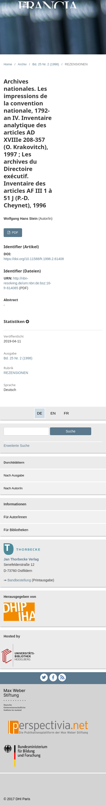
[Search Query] (26, 431)
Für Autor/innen (15, 517)
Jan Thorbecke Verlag (21, 559)
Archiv (22, 64)
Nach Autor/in (13, 488)
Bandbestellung (19, 580)
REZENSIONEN (16, 373)
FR (66, 413)
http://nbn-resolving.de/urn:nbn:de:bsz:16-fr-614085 (27, 283)
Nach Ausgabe (14, 475)
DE (39, 413)
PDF (14, 232)
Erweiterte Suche (17, 446)
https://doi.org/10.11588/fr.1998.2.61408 (34, 259)
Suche (70, 431)
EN (53, 413)
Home (8, 64)
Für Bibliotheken (16, 530)
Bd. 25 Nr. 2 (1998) (46, 64)
